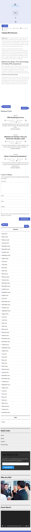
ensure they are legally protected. (10, 74)
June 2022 (4, 357)
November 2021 (6, 378)
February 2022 (5, 369)
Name (2, 195)
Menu (15, 12)
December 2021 (6, 375)
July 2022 (4, 354)
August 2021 (5, 387)
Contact (3, 441)
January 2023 (5, 335)
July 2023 (4, 317)
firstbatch (17, 28)
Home (2, 435)
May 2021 (4, 397)
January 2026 (5, 243)
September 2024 (6, 292)
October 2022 (5, 344)
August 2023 (5, 314)
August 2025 (5, 258)
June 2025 (4, 264)
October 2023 (5, 307)
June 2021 (4, 394)
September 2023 (6, 310)
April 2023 (4, 326)
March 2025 (5, 273)
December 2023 (6, 301)
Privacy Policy (4, 444)
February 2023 (5, 332)
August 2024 (5, 295)
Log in (3, 422)
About (2, 438)
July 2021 (4, 391)
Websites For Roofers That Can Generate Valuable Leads (15, 138)
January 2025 (5, 280)
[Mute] (26, 526)
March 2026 (5, 237)
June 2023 (4, 320)
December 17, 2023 (8, 28)
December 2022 (6, 338)
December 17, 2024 (10, 159)
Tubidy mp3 (4, 38)
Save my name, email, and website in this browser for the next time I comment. (15, 214)
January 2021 (5, 409)
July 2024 (4, 298)
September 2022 (6, 347)
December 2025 (6, 246)
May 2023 (4, 323)
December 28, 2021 (10, 120)
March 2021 (5, 403)
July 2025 (4, 261)
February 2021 (5, 406)
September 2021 (6, 384)
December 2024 (6, 283)
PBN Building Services (15, 117)
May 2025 (4, 267)
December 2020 (6, 412)
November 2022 (6, 341)
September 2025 (6, 255)
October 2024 (5, 289)
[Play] (2, 526)
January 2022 (5, 372)
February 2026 (5, 240)
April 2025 (4, 270)
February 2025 (5, 277)
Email (2, 201)
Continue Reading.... (15, 129)
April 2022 (4, 363)
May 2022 (4, 360)
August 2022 (5, 350)
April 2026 (4, 233)
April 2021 (4, 400)
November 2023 (6, 304)
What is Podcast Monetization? (15, 156)
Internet (5, 26)
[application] (15, 519)
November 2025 (6, 249)
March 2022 (5, 366)
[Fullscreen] (28, 526)
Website (3, 206)
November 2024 (6, 286)
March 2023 (5, 329)
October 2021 (5, 381)
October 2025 (5, 252)
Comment (3, 181)
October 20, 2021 (11, 141)
